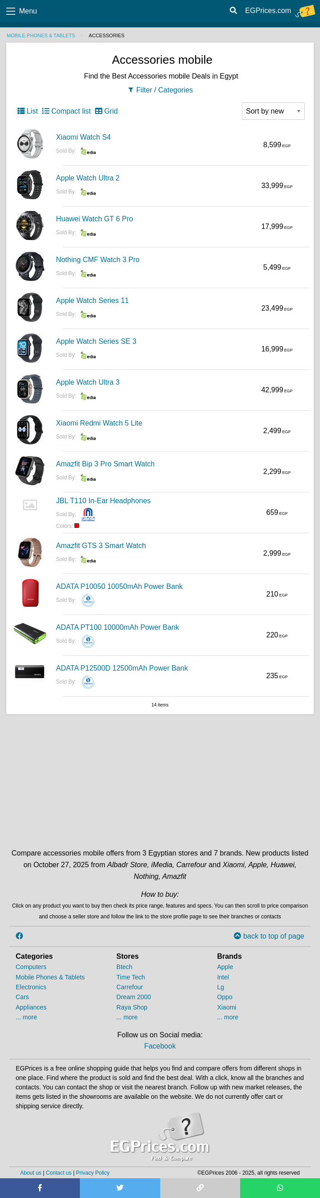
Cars (22, 997)
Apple (225, 966)
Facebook (159, 1046)
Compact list (66, 111)
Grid (106, 111)
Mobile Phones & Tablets (41, 35)
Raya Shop (131, 1007)
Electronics (31, 987)
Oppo (224, 997)
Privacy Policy (93, 1173)
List (28, 111)
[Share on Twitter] (120, 1188)
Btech (124, 966)
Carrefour (129, 987)
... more (26, 1017)
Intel (223, 977)
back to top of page (269, 936)
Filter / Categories (160, 90)
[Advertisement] (160, 779)
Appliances (31, 1007)
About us (30, 1173)
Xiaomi (227, 1007)
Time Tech (130, 977)
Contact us (58, 1173)
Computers (31, 966)
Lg (220, 987)
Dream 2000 (133, 997)
